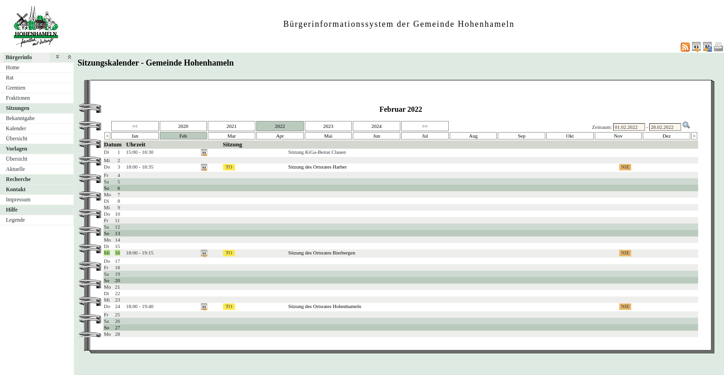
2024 (377, 126)
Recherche (18, 179)
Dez (667, 136)
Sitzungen (18, 108)
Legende (15, 220)
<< (135, 126)
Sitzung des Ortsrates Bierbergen (321, 252)
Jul (425, 136)
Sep (521, 136)
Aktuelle (15, 169)
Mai (328, 136)
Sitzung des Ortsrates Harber (317, 166)
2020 (183, 126)
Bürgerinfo (19, 57)
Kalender (16, 128)
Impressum (18, 199)
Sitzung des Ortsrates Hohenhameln (324, 306)
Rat (10, 77)
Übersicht (17, 138)
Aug (473, 136)
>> (425, 126)
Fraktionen (18, 98)
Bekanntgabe (20, 118)
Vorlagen (16, 148)
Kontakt (16, 189)
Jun (376, 136)
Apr (280, 136)
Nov (618, 136)
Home (12, 67)
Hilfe (12, 209)
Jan (135, 136)
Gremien (15, 88)
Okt (570, 136)
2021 (232, 126)
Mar (231, 136)
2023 (328, 126)
